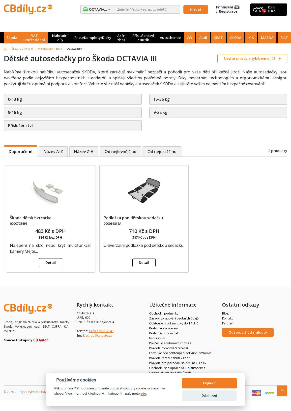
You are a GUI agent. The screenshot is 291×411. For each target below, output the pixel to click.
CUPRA (235, 37)
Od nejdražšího (163, 151)
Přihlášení (227, 7)
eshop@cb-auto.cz (99, 335)
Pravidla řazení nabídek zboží (170, 358)
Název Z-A (84, 151)
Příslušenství (20, 125)
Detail (50, 262)
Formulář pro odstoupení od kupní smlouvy (180, 353)
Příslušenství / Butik (143, 37)
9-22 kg (160, 112)
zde (143, 393)
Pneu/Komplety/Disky (92, 37)
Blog (225, 313)
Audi (203, 37)
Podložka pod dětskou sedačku (133, 218)
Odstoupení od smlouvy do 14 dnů (173, 323)
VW (189, 37)
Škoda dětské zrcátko (31, 218)
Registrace (228, 11)
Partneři (227, 323)
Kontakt (227, 318)
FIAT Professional (34, 37)
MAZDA (267, 37)
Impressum (157, 338)
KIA (251, 37)
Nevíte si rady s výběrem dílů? (250, 58)
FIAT (284, 37)
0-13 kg (15, 99)
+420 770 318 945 (101, 331)
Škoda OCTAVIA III (22, 48)
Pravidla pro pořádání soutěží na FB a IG (177, 363)
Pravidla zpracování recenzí (168, 348)
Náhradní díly (60, 37)
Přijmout (209, 383)
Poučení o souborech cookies (170, 343)
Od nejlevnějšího (121, 151)
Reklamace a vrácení (163, 328)
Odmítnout (209, 395)
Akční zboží (121, 37)
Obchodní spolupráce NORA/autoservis (177, 368)
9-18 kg (15, 112)
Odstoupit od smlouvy (248, 332)
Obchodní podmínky (163, 313)
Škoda (12, 37)
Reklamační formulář (163, 333)
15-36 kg (161, 99)
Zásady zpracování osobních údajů (174, 318)
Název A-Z (53, 151)
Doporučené (20, 151)
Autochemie (170, 37)
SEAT (218, 37)
